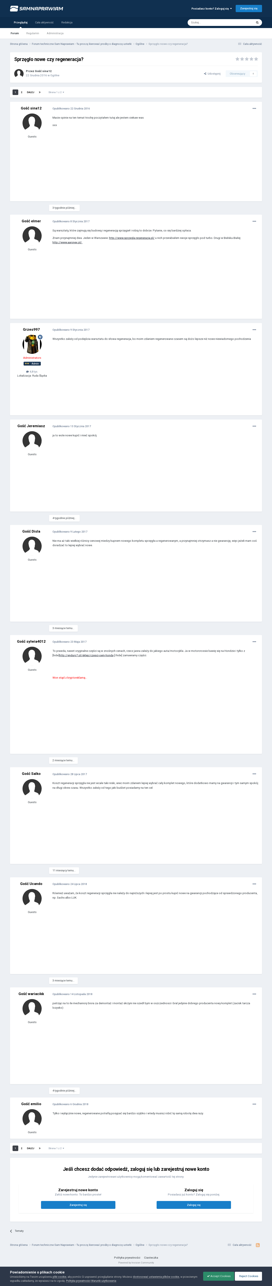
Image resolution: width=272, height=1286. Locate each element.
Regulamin (32, 33)
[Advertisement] (129, 167)
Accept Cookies (216, 1276)
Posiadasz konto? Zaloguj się (211, 8)
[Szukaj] (211, 22)
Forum (15, 33)
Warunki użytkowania (118, 1280)
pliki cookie (59, 1276)
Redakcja (66, 22)
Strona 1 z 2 (56, 92)
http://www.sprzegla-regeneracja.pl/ (131, 238)
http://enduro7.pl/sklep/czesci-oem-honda (86, 655)
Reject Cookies (248, 1276)
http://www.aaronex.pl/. (67, 242)
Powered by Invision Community (136, 1262)
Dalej (30, 92)
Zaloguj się (194, 1205)
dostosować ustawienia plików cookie (156, 1276)
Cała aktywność (44, 22)
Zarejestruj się (249, 8)
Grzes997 (31, 329)
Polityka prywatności (127, 1257)
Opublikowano (71, 108)
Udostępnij (212, 73)
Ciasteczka (151, 1257)
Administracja (55, 33)
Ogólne (54, 75)
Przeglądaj (20, 24)
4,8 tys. (32, 371)
